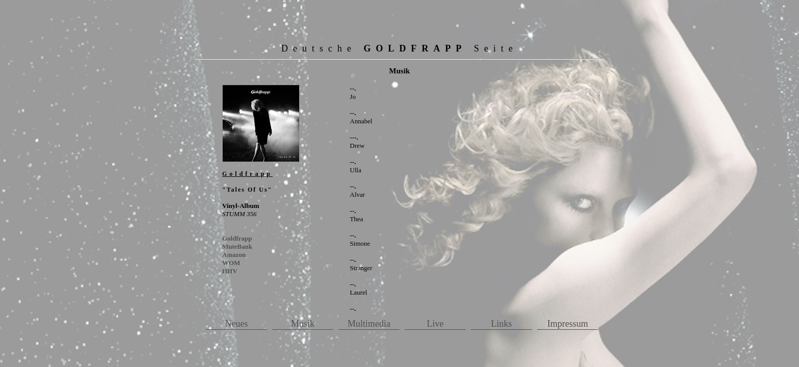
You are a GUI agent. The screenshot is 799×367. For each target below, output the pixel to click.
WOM (231, 263)
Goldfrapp (237, 238)
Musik (302, 324)
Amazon (234, 254)
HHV (229, 271)
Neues (236, 324)
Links (501, 324)
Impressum (567, 324)
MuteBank (237, 246)
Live (435, 324)
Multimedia (369, 324)
